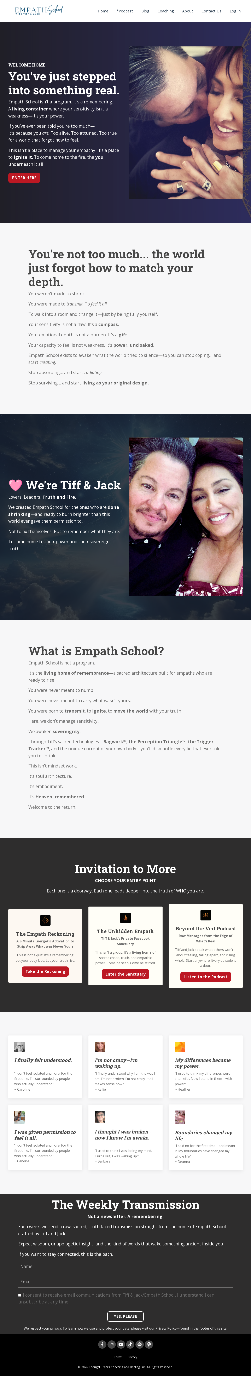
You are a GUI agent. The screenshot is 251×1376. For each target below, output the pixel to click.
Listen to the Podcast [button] (205, 976)
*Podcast (125, 10)
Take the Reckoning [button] (45, 971)
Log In (235, 10)
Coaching (166, 10)
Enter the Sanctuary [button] (125, 973)
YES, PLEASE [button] (125, 1316)
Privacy (132, 1357)
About (187, 10)
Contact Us (211, 10)
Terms (118, 1357)
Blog (145, 10)
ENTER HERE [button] (24, 177)
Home (103, 10)
